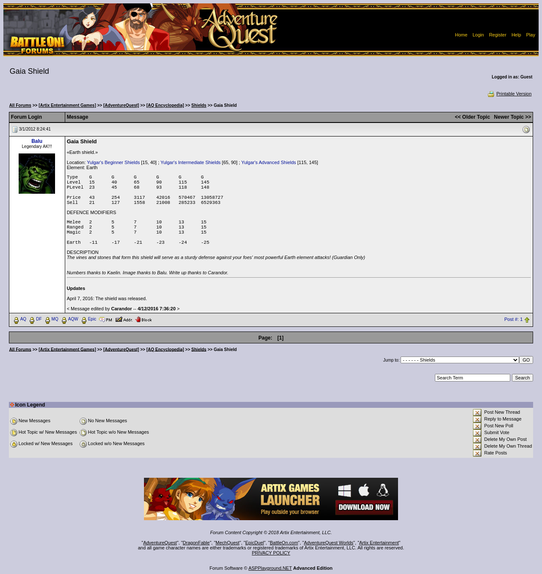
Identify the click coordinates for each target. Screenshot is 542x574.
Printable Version (509, 93)
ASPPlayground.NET (270, 568)
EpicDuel (254, 542)
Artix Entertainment (379, 542)
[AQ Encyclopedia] (165, 105)
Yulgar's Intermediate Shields (190, 162)
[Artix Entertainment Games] (67, 105)
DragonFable (196, 542)
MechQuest (227, 542)
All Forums (20, 105)
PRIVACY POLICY (271, 552)
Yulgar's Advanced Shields (268, 162)
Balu (36, 141)
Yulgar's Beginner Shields (113, 162)
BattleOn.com (284, 542)
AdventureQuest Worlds (329, 542)
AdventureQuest (160, 542)
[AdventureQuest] (121, 105)
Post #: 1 (513, 319)
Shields (199, 105)
